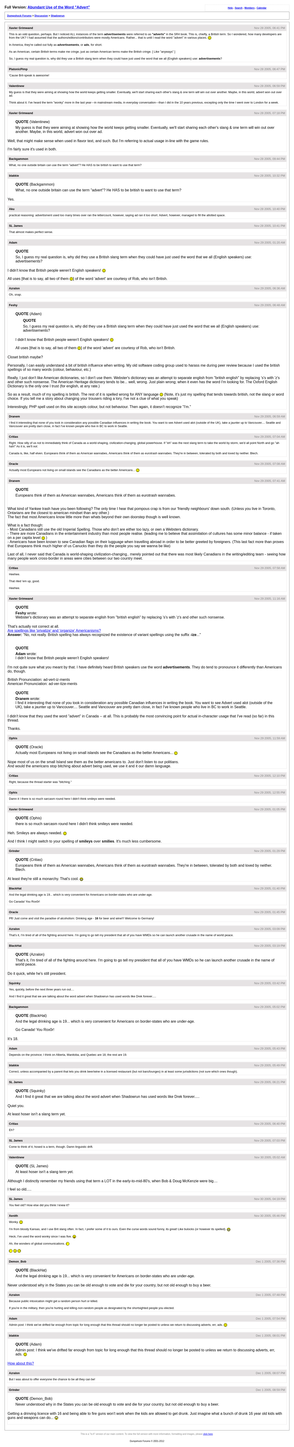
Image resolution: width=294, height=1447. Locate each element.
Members (250, 8)
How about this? (21, 1363)
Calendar (261, 8)
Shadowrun (58, 15)
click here (208, 1434)
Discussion (41, 15)
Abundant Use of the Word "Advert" (59, 7)
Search (238, 8)
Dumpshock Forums (19, 15)
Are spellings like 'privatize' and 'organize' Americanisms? (54, 631)
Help (230, 8)
